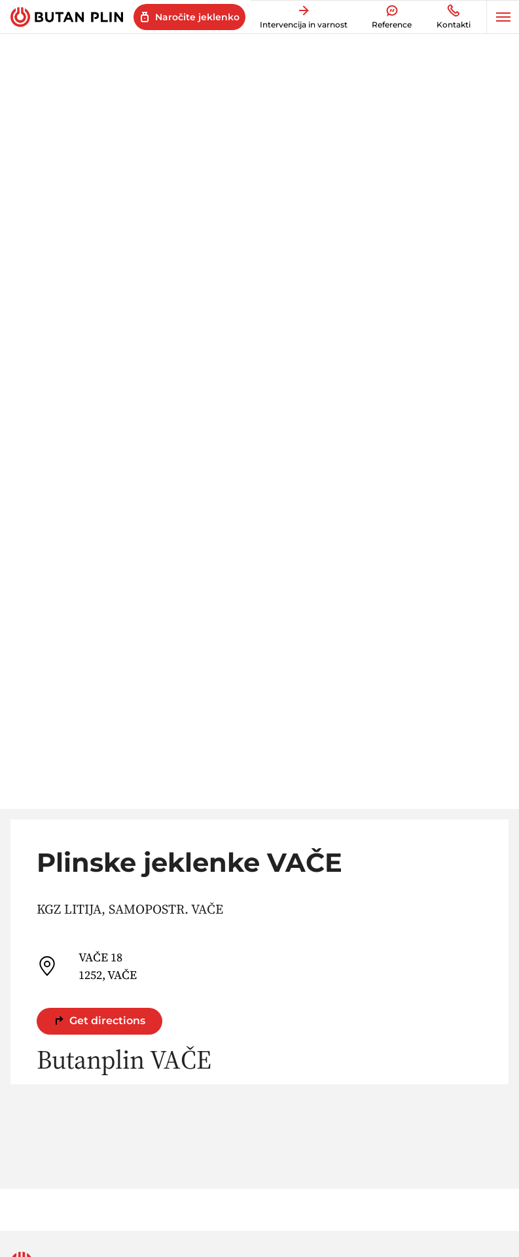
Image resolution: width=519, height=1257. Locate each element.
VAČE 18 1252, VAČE (87, 966)
